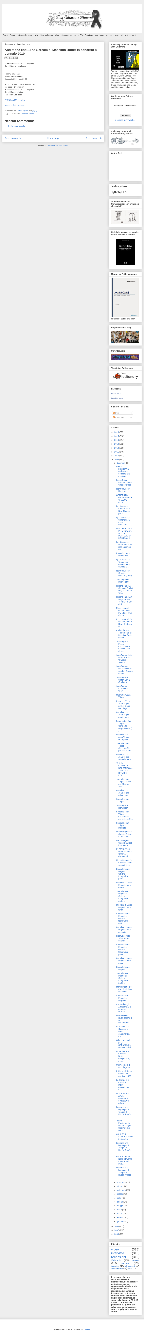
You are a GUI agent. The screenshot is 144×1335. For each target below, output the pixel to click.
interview (115, 1266)
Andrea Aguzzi (22, 111)
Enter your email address (125, 105)
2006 (116, 1234)
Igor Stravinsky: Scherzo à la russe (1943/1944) (123, 521)
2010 (116, 456)
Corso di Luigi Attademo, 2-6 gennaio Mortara (123, 1008)
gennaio (120, 1221)
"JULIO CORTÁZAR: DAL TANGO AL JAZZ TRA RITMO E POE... (124, 769)
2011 (116, 452)
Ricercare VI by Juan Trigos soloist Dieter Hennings (123, 705)
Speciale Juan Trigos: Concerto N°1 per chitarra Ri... (124, 815)
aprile (119, 1210)
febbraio (120, 1217)
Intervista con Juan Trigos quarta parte (122, 714)
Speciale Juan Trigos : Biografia (122, 825)
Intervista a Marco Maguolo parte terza (124, 907)
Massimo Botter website (14, 105)
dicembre (121, 463)
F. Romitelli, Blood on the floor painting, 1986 (124, 1073)
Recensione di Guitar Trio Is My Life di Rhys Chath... (124, 611)
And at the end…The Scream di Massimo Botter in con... (124, 634)
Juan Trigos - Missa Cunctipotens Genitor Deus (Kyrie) (123, 646)
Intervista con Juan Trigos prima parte (122, 792)
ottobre (120, 1186)
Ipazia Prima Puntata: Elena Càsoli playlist (124, 482)
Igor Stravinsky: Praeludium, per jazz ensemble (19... (124, 545)
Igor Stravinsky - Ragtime (123, 490)
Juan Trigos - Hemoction (122, 806)
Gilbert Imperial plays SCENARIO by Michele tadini (124, 1044)
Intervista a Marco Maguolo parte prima (124, 960)
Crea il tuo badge (117, 398)
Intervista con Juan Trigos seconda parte (123, 756)
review (135, 1260)
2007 (116, 1230)
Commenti (118, 417)
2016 (116, 432)
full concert (130, 1266)
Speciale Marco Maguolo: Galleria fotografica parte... (123, 874)
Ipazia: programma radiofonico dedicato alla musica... (123, 471)
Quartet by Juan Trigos (123, 696)
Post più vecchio (94, 138)
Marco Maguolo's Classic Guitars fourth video (124, 834)
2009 (116, 460)
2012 (116, 448)
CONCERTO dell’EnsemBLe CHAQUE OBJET (124, 498)
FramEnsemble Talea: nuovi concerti (123, 938)
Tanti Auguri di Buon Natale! (123, 580)
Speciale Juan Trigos (122, 800)
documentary (117, 1268)
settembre (121, 1190)
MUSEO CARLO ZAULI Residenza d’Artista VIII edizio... (123, 1098)
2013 (116, 444)
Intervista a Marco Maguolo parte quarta (124, 885)
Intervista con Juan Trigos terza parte (122, 737)
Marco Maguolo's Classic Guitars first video (124, 989)
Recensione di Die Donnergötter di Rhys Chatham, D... (124, 623)
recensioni (118, 1257)
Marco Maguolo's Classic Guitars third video (124, 842)
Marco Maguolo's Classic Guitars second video (124, 862)
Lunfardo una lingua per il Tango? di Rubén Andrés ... (123, 1112)
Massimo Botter (27, 114)
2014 (116, 440)
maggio (120, 1206)
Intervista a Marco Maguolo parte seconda (124, 929)
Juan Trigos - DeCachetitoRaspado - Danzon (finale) (124, 670)
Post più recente (13, 138)
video (115, 1249)
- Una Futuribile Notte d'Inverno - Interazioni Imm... (124, 1160)
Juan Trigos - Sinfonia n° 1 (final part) (123, 679)
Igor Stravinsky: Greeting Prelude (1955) (124, 573)
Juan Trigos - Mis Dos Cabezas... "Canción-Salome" (124, 658)
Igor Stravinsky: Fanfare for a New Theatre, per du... (123, 510)
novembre (121, 1182)
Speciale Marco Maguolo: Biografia (123, 998)
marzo (120, 1213)
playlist (130, 1268)
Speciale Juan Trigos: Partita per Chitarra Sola (123, 783)
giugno (120, 1202)
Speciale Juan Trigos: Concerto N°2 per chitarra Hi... (124, 747)
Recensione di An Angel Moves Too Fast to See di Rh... (124, 600)
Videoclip (116, 1260)
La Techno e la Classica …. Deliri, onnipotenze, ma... (123, 1031)
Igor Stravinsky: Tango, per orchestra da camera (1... (123, 563)
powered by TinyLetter (125, 120)
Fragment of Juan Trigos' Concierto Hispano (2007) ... (124, 726)
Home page (53, 138)
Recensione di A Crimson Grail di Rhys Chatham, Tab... (124, 589)
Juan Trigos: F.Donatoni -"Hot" (122, 688)
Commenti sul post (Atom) (57, 146)
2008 (116, 1226)
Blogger (87, 1329)
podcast (125, 1263)
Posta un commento (16, 126)
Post (116, 413)
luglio (119, 1198)
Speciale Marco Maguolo (123, 968)
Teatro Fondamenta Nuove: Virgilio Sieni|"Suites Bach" (123, 1125)
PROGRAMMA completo (15, 100)
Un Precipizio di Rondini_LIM (123, 1066)
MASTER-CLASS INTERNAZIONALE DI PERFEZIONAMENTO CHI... (124, 533)
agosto (120, 1194)
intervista (117, 1253)
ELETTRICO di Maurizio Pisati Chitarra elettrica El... (123, 853)
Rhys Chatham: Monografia (123, 554)
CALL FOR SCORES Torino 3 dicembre (124, 1136)
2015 (116, 436)
